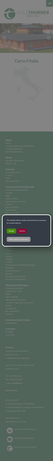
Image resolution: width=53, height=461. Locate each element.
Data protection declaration (18, 239)
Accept (11, 231)
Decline (22, 231)
